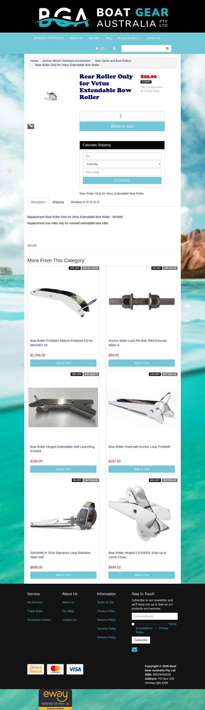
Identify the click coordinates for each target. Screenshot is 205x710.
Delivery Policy (106, 637)
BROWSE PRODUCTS (49, 38)
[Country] (122, 164)
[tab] (38, 202)
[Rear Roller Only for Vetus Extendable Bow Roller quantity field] (122, 115)
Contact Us (153, 38)
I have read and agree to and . (154, 628)
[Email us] (134, 649)
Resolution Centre (39, 619)
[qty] (122, 155)
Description (38, 202)
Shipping (58, 202)
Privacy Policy (106, 611)
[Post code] (122, 172)
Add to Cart (122, 126)
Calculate (122, 180)
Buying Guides (129, 38)
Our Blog (68, 611)
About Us (76, 38)
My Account (34, 602)
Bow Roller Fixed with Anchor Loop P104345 (140, 446)
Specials (93, 38)
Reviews (85, 202)
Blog (108, 38)
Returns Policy (106, 619)
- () (101, 48)
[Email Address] (155, 616)
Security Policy (106, 628)
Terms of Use (105, 602)
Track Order (35, 611)
